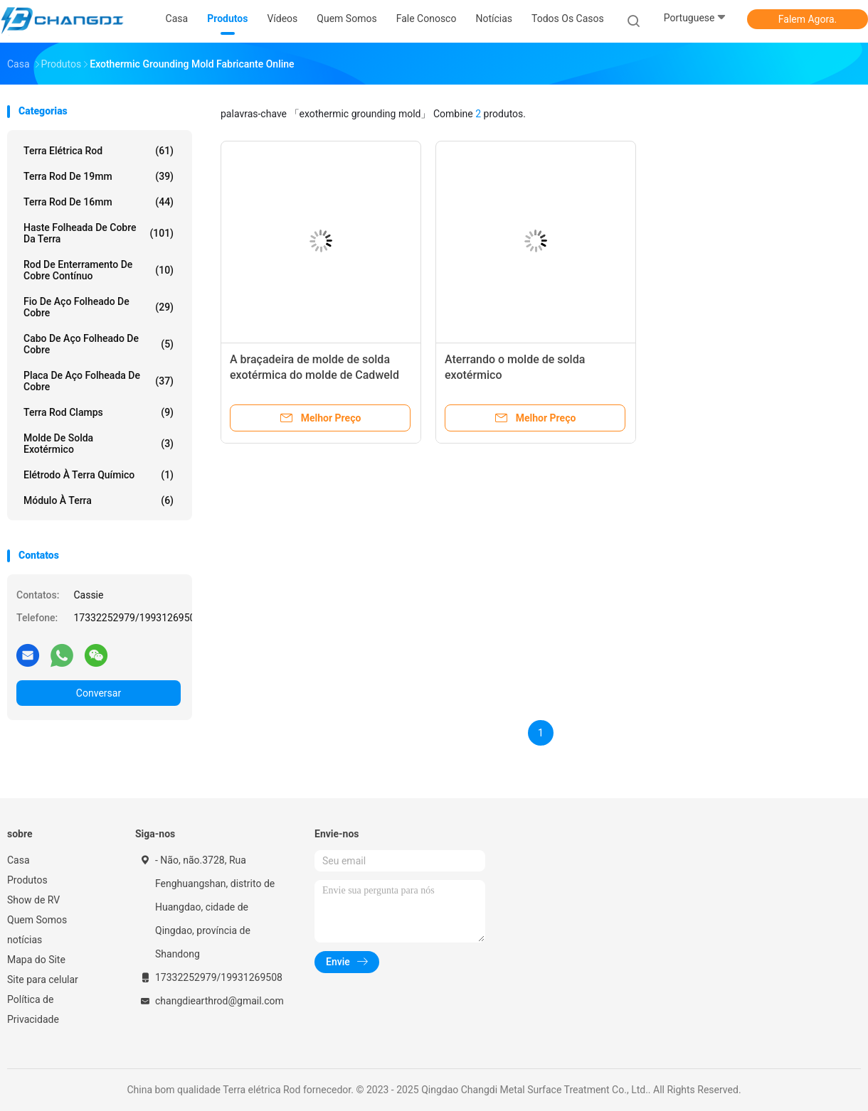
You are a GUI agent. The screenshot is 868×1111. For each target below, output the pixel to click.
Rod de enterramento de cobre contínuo (98, 270)
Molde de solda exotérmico (98, 443)
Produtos (27, 880)
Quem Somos (37, 919)
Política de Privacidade (33, 1009)
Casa (18, 860)
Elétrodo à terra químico (98, 475)
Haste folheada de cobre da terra (98, 233)
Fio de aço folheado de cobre (98, 307)
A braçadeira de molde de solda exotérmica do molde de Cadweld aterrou (314, 375)
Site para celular (42, 979)
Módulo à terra (98, 500)
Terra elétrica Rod (98, 151)
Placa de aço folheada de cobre (98, 381)
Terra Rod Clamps (98, 412)
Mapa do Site (36, 959)
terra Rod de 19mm (98, 176)
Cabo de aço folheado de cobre (98, 344)
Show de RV (33, 900)
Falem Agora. (807, 19)
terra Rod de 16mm (98, 202)
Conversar (98, 693)
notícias (24, 939)
